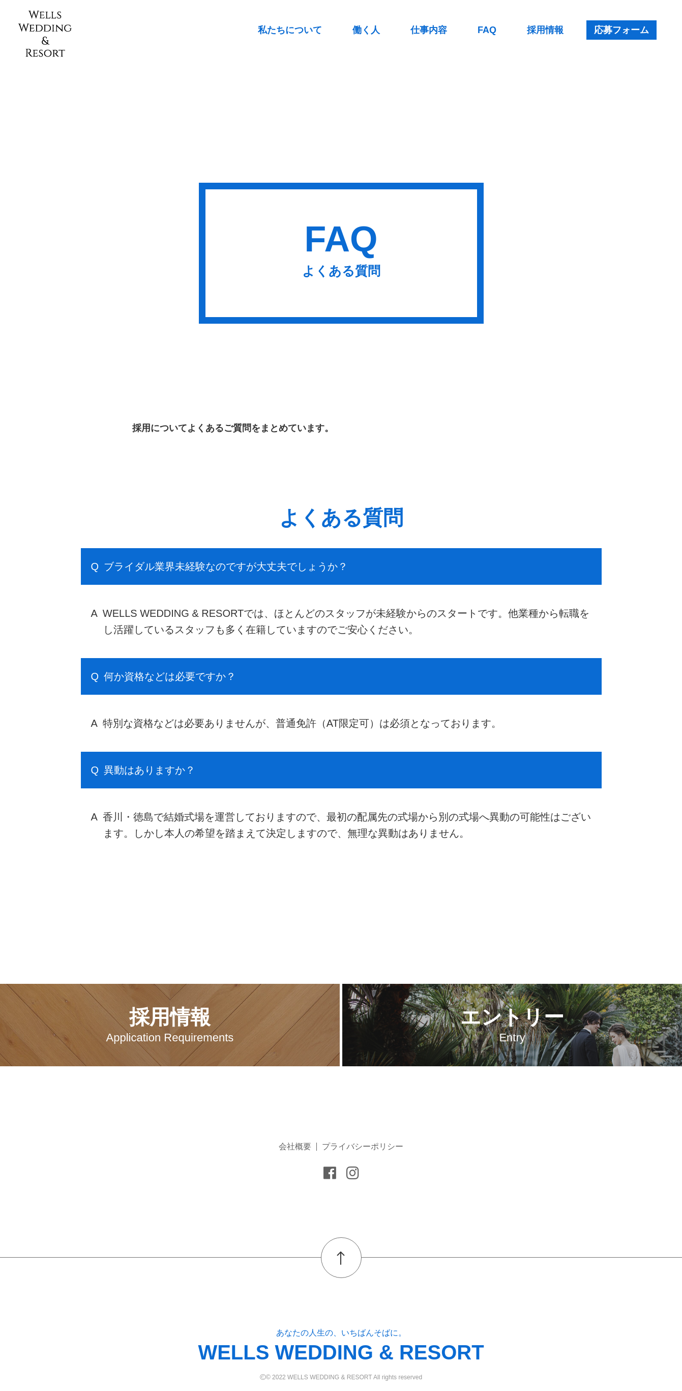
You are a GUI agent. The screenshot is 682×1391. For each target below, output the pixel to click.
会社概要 (295, 1146)
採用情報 (545, 30)
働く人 (366, 30)
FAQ (487, 30)
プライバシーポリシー (362, 1146)
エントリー (512, 1025)
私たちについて (290, 30)
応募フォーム (621, 30)
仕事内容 (428, 30)
